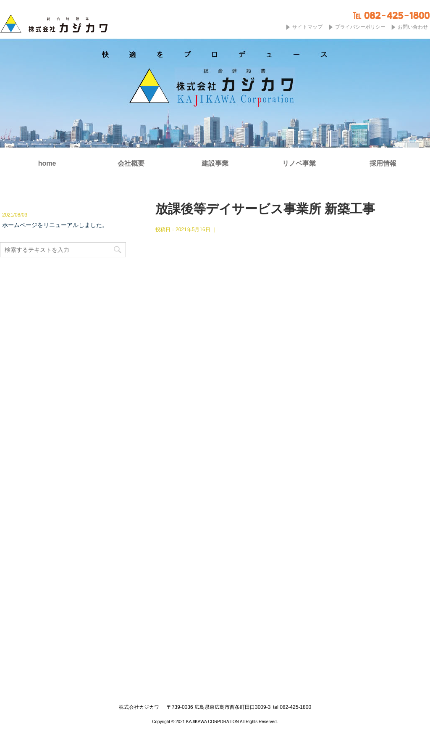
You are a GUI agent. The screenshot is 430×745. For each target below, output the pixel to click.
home (47, 163)
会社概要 (131, 163)
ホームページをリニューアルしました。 (55, 225)
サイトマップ (307, 26)
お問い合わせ (413, 26)
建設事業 (215, 163)
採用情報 (383, 163)
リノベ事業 (299, 163)
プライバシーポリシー (360, 26)
